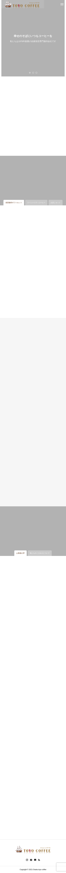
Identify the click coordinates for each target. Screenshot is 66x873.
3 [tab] (37, 72)
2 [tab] (33, 72)
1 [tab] (30, 72)
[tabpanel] (33, 38)
